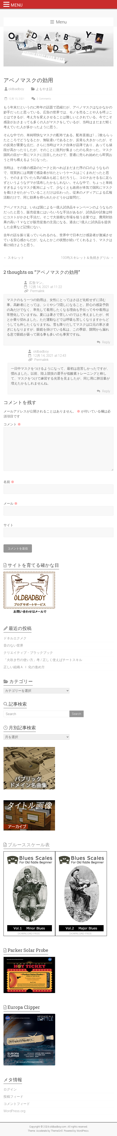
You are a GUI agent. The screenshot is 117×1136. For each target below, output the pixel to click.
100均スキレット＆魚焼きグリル (87, 258)
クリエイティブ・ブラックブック (28, 653)
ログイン (10, 1089)
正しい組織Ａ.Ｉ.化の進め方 (24, 667)
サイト (8, 525)
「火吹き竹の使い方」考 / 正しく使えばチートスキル (43, 660)
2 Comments (40, 98)
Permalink (34, 291)
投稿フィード (13, 1097)
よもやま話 (44, 89)
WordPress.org (14, 1111)
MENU (16, 5)
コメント (12, 424)
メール (11, 503)
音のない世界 (13, 645)
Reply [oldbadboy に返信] (106, 391)
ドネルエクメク (15, 638)
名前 (9, 482)
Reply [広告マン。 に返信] (106, 342)
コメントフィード (17, 1104)
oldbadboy (16, 89)
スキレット (14, 258)
